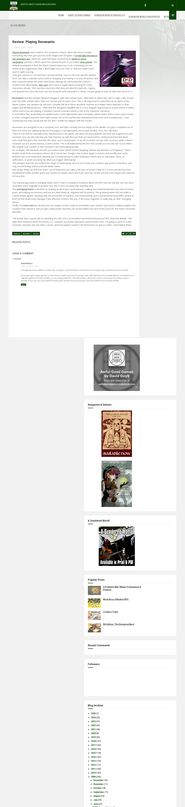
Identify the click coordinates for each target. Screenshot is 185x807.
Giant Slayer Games (31, 15)
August (136, 482)
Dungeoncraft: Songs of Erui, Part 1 (150, 567)
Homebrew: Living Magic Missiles (149, 530)
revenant (27, 258)
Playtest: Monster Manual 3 (146, 541)
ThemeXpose (87, 803)
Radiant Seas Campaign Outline (148, 647)
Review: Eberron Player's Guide (147, 579)
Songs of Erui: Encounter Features (149, 685)
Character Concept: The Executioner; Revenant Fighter (150, 600)
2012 (133, 450)
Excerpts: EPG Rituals (143, 670)
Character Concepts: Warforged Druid (151, 620)
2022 (133, 411)
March (136, 702)
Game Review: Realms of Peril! (147, 571)
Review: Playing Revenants (145, 609)
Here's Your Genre (141, 522)
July (135, 486)
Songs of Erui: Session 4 (144, 689)
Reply (23, 314)
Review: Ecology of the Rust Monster (150, 632)
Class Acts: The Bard (143, 545)
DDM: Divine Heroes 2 (143, 564)
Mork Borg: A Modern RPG (156, 285)
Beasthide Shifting (142, 575)
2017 (133, 431)
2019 (133, 423)
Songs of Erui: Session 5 (144, 644)
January (137, 710)
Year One (137, 636)
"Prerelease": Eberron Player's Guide (150, 674)
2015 (133, 439)
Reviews (120, 15)
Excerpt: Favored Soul (143, 587)
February (137, 706)
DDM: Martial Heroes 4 (144, 507)
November (138, 470)
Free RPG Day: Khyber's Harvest (148, 549)
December (138, 466)
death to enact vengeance (60, 54)
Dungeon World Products (62, 15)
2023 (133, 407)
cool (111, 83)
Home (13, 15)
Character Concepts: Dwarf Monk (149, 624)
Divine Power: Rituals (143, 560)
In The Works (136, 16)
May (135, 694)
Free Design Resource (104, 803)
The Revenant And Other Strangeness (151, 606)
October (137, 474)
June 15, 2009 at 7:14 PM (29, 290)
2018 (133, 427)
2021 (133, 415)
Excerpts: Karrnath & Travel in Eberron (151, 537)
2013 (133, 447)
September (138, 478)
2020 (133, 419)
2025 (133, 399)
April (135, 698)
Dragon (16, 258)
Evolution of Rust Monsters (146, 651)
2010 (133, 458)
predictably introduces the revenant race (48, 51)
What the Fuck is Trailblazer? (147, 628)
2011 (133, 455)
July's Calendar (140, 497)
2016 (133, 435)
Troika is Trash (150, 297)
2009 (133, 462)
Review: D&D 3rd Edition (144, 662)
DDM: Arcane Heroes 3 (144, 493)
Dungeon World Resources (96, 15)
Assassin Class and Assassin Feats (150, 682)
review (36, 258)
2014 (133, 443)
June (135, 490)
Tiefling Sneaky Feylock (144, 678)
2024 (133, 403)
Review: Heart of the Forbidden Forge (151, 640)
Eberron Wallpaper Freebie (145, 511)
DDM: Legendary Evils (143, 525)
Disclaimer (138, 591)
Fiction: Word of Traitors (145, 583)
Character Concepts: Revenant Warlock (152, 595)
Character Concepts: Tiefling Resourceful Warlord (147, 656)
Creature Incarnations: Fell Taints (149, 666)
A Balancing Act (140, 533)
